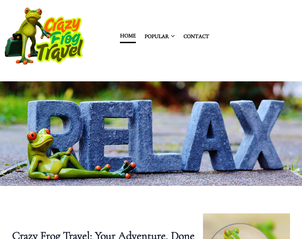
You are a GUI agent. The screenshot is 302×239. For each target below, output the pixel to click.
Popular (160, 36)
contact (196, 36)
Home (128, 35)
